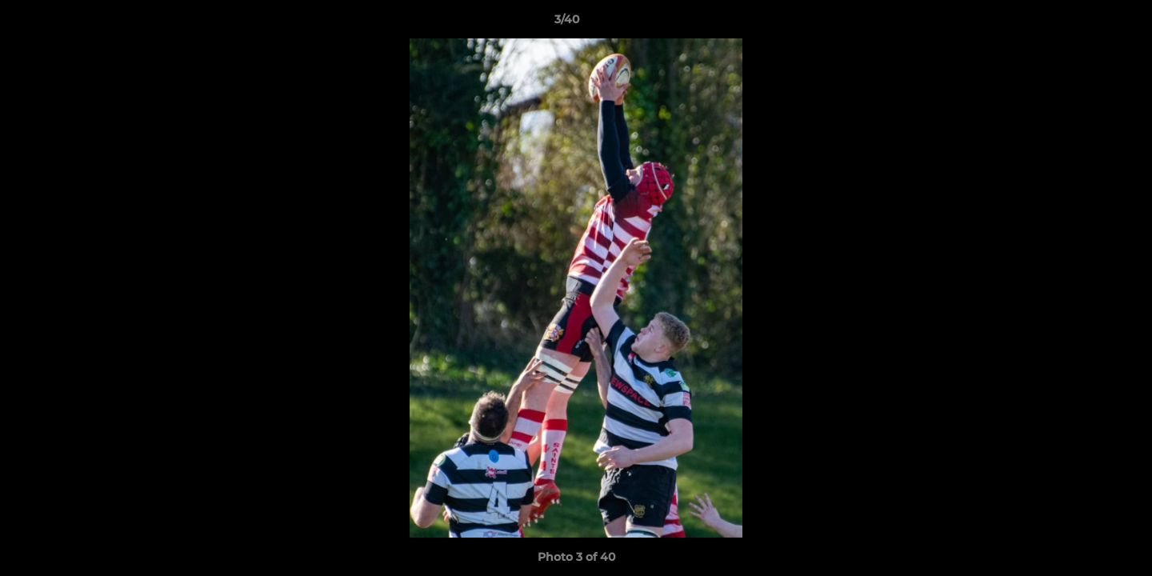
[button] (1084, 23)
